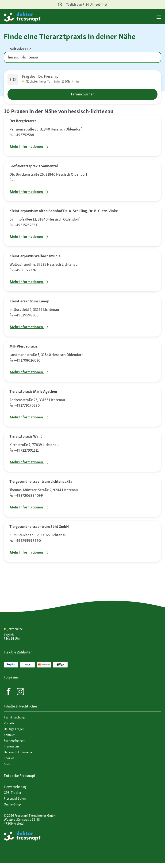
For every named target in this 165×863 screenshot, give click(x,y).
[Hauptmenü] (159, 17)
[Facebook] (9, 691)
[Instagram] (20, 691)
